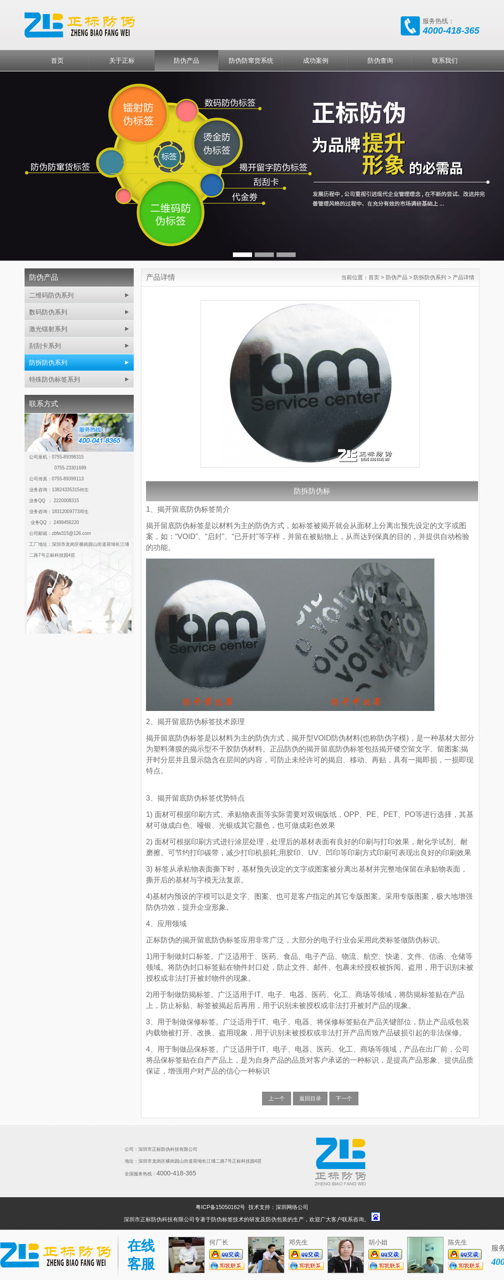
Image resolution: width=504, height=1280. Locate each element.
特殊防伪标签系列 (54, 379)
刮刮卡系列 (45, 345)
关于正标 (122, 60)
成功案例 (315, 60)
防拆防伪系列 (48, 362)
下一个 (344, 1098)
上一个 (276, 1098)
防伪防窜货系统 (251, 60)
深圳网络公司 (292, 1207)
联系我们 (445, 60)
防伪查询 (380, 60)
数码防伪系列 (48, 312)
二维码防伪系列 (51, 295)
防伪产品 (186, 60)
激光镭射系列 (48, 329)
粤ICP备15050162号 (221, 1207)
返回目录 (310, 1098)
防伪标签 (222, 1219)
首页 (57, 60)
